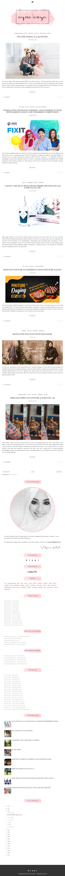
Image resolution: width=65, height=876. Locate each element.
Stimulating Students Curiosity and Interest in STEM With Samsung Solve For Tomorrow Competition (32, 111)
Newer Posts (6, 471)
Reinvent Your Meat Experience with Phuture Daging (32, 269)
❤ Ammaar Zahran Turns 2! (11, 640)
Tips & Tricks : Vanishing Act (12, 679)
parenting (40, 394)
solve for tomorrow (41, 107)
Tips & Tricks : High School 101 (12, 683)
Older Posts (59, 471)
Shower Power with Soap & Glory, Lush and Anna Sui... (32, 787)
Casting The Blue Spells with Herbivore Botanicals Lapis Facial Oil (32, 187)
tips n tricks (50, 587)
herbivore (29, 182)
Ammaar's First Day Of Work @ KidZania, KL (32, 398)
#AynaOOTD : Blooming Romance (13, 625)
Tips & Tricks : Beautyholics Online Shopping (16, 709)
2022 (7, 806)
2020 (7, 810)
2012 (7, 846)
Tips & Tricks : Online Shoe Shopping (14, 703)
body (30, 583)
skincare (41, 182)
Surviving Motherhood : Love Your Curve (15, 661)
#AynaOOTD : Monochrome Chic (13, 621)
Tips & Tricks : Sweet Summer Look (14, 701)
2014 (7, 841)
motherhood (8, 587)
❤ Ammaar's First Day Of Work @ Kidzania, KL (17, 636)
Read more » (32, 92)
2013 (7, 843)
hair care (39, 585)
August (9, 820)
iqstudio (31, 33)
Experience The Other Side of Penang (26, 740)
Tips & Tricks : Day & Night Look (13, 689)
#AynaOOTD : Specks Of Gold (12, 617)
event (27, 107)
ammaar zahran (19, 33)
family (25, 33)
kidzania (34, 394)
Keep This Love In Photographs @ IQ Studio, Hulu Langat (33, 778)
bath (22, 583)
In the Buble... (17, 749)
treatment (7, 589)
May (8, 824)
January (9, 826)
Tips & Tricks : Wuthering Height (13, 691)
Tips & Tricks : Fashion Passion (12, 685)
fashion (24, 330)
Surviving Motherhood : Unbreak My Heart (15, 663)
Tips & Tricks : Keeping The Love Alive (14, 705)
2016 (7, 836)
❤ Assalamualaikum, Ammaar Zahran (14, 644)
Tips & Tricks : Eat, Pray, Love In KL (13, 697)
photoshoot (43, 33)
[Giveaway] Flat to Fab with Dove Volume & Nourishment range (35, 721)
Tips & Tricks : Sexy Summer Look (13, 693)
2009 (7, 852)
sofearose (41, 330)
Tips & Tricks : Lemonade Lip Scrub (13, 699)
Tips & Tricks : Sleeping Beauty (12, 687)
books (34, 583)
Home (32, 471)
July (8, 822)
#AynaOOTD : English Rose (11, 611)
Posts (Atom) (13, 474)
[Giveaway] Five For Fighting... (23, 730)
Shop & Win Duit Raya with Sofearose (32, 334)
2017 (7, 834)
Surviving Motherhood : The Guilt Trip (14, 655)
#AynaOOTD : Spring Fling (11, 605)
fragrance (16, 585)
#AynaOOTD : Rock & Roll (11, 601)
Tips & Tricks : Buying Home (11, 677)
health (44, 585)
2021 (7, 808)
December (10, 812)
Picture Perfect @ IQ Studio (32, 36)
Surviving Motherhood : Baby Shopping (15, 658)
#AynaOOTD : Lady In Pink (11, 607)
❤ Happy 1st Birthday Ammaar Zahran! (15, 642)
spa (45, 587)
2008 (7, 855)
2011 (7, 848)
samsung (32, 107)
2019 (7, 829)
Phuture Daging (39, 266)
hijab (49, 585)
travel (56, 587)
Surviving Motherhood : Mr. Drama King (15, 660)
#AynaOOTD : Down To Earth (12, 615)
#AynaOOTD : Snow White (11, 609)
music (18, 587)
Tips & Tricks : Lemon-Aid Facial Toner (14, 707)
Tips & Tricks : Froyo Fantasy (12, 681)
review (49, 33)
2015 (7, 839)
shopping (35, 330)
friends (22, 585)
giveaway (33, 585)
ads (23, 266)
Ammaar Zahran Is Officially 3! (23, 768)
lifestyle (36, 33)
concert (40, 583)
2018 (7, 832)
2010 (7, 850)
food (27, 266)
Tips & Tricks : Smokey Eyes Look (13, 695)
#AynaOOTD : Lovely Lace (11, 603)
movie (13, 587)
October (9, 817)
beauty (24, 182)
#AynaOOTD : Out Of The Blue (12, 619)
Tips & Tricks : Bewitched (11, 675)
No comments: (7, 256)
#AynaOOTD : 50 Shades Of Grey (13, 623)
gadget (27, 585)
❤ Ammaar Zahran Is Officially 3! (13, 638)
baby (18, 583)
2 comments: (7, 97)
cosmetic (45, 583)
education (21, 107)
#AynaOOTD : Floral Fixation (12, 613)
